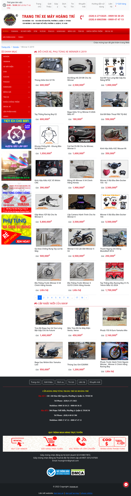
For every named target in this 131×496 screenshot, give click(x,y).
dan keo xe (58, 493)
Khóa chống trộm (95, 31)
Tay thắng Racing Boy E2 (46, 114)
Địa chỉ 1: (42, 396)
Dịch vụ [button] (60, 382)
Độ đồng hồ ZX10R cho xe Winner (79, 79)
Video (20, 37)
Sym (35, 31)
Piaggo (51, 31)
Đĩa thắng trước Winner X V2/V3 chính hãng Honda (79, 284)
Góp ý (56, 5)
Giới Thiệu (48, 5)
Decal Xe (109, 31)
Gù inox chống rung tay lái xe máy (48, 249)
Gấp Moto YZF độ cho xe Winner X (46, 215)
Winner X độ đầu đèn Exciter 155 (113, 215)
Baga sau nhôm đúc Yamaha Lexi (48, 363)
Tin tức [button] (71, 382)
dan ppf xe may (72, 493)
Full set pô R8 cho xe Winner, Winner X (80, 147)
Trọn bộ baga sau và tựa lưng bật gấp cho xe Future (48, 329)
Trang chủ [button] (35, 382)
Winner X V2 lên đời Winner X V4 (80, 249)
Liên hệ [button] (82, 382)
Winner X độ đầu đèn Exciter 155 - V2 (113, 181)
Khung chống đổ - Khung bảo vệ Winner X (48, 147)
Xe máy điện (26, 31)
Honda (5, 31)
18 (82, 297)
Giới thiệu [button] (48, 382)
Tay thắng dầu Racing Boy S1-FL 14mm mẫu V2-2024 (114, 284)
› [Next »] (86, 297)
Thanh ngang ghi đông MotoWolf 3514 (110, 249)
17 (77, 297)
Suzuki (43, 31)
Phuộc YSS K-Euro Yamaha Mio (113, 330)
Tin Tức (72, 5)
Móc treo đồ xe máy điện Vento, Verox (78, 329)
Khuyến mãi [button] (95, 382)
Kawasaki (61, 31)
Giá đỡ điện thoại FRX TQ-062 (113, 114)
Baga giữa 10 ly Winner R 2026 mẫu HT (81, 113)
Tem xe (81, 31)
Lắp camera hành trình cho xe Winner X (81, 215)
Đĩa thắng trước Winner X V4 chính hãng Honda (48, 284)
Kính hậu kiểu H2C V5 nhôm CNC (47, 181)
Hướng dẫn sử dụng (98, 5)
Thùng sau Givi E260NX (77, 364)
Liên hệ (110, 5)
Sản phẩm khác (9, 37)
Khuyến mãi (82, 5)
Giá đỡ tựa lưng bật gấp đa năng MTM (113, 79)
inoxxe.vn (74, 486)
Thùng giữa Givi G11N (44, 80)
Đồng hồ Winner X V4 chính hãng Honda (79, 181)
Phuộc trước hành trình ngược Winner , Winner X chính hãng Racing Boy (114, 364)
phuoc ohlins (87, 493)
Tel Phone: (58, 401)
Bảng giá (71, 31)
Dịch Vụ (64, 5)
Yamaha (14, 31)
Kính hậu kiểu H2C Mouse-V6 (113, 148)
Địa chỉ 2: (45, 410)
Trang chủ (38, 5)
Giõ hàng (120, 4)
